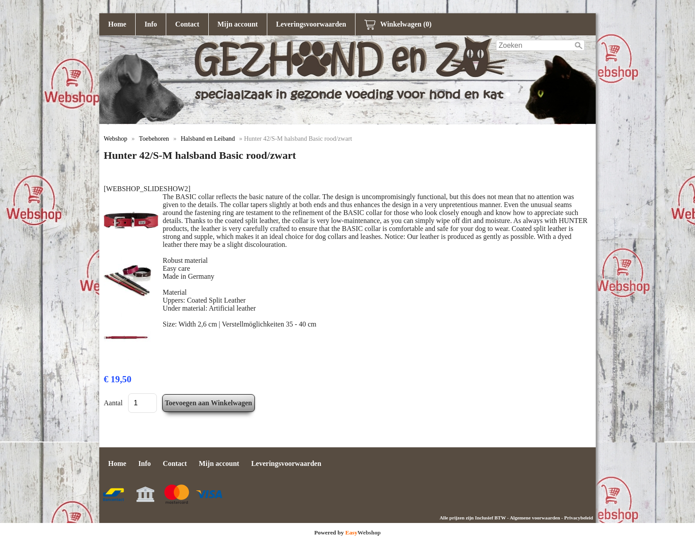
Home (117, 24)
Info (150, 24)
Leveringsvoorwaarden (311, 24)
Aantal (113, 403)
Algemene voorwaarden (535, 517)
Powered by (347, 532)
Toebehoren (154, 138)
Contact (187, 24)
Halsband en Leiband (208, 138)
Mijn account (238, 24)
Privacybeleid (578, 517)
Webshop (115, 138)
